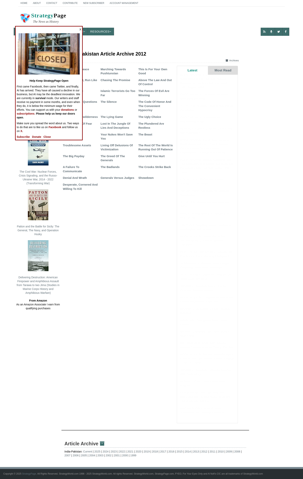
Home (23, 3)
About (37, 3)
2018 (155, 451)
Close (47, 136)
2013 (196, 451)
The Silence (109, 101)
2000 (125, 455)
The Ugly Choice (149, 116)
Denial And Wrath (75, 177)
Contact (51, 3)
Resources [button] (100, 31)
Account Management (124, 3)
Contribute (70, 3)
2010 (221, 451)
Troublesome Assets (77, 145)
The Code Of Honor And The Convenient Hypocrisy (154, 106)
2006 (76, 455)
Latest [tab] (192, 70)
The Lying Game (112, 116)
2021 (130, 451)
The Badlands (110, 167)
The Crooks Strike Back (154, 167)
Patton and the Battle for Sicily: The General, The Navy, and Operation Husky (38, 212)
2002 (108, 455)
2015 (180, 451)
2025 (97, 451)
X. (21, 131)
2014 (188, 451)
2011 (212, 451)
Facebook (55, 127)
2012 (204, 451)
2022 (122, 451)
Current (87, 451)
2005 (84, 455)
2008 (237, 451)
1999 (133, 455)
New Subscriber (93, 3)
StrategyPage (29, 473)
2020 (138, 451)
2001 (117, 455)
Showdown (146, 177)
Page (43, 18)
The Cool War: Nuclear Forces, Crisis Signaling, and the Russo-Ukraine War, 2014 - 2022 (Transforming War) (38, 160)
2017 (163, 451)
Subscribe (23, 136)
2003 (100, 455)
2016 (171, 451)
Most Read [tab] (222, 70)
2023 (114, 451)
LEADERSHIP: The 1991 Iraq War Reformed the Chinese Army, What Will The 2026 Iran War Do (205, 400)
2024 (106, 451)
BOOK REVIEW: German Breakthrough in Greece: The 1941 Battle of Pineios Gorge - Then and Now (207, 362)
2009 (229, 451)
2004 (92, 455)
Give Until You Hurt (151, 156)
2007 (67, 455)
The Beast (145, 134)
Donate (36, 136)
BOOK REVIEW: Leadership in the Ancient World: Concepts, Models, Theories (202, 244)
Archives (232, 60)
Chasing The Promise (115, 80)
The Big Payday (73, 156)
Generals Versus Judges (117, 177)
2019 (147, 451)
